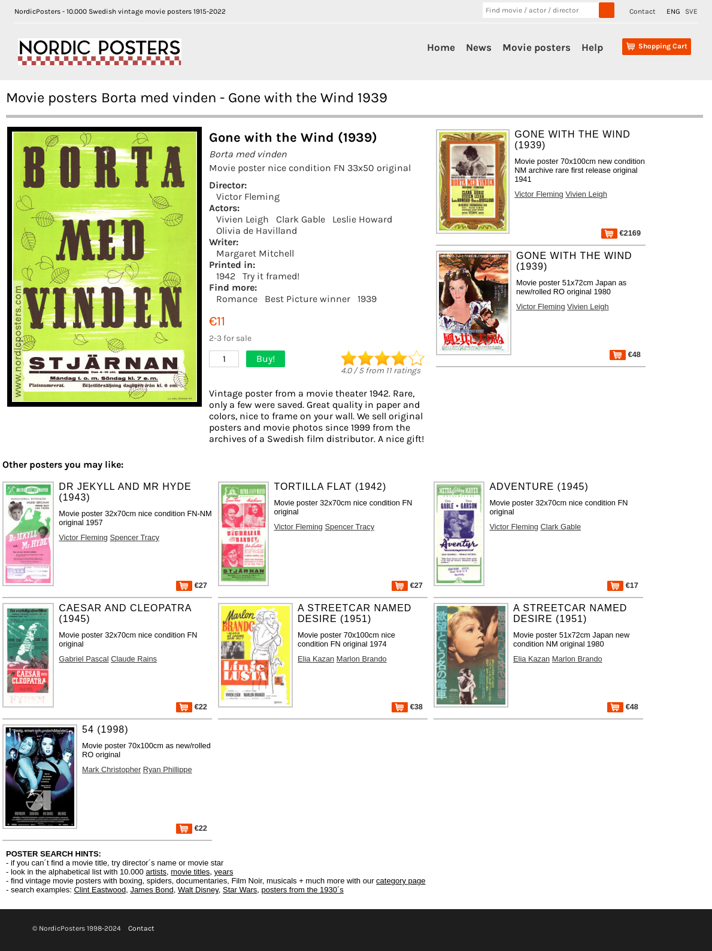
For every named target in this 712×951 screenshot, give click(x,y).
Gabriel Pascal (83, 658)
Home (441, 47)
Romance (236, 298)
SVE (691, 11)
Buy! (265, 358)
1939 (367, 298)
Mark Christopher (111, 769)
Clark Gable (300, 219)
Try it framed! (271, 276)
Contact (642, 11)
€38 (407, 706)
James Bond (151, 889)
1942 (225, 276)
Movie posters (536, 47)
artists (156, 871)
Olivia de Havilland (256, 230)
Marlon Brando (362, 658)
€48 (625, 354)
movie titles (190, 871)
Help (592, 47)
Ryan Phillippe (167, 769)
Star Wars (240, 889)
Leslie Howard (362, 219)
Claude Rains (134, 658)
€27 (191, 585)
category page (400, 880)
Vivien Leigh (242, 219)
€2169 (621, 232)
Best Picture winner (307, 298)
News (479, 47)
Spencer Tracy (134, 537)
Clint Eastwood (100, 889)
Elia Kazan (316, 658)
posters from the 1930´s (303, 889)
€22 (191, 706)
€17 (622, 585)
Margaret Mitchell (255, 253)
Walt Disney (198, 889)
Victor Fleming (248, 196)
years (224, 871)
